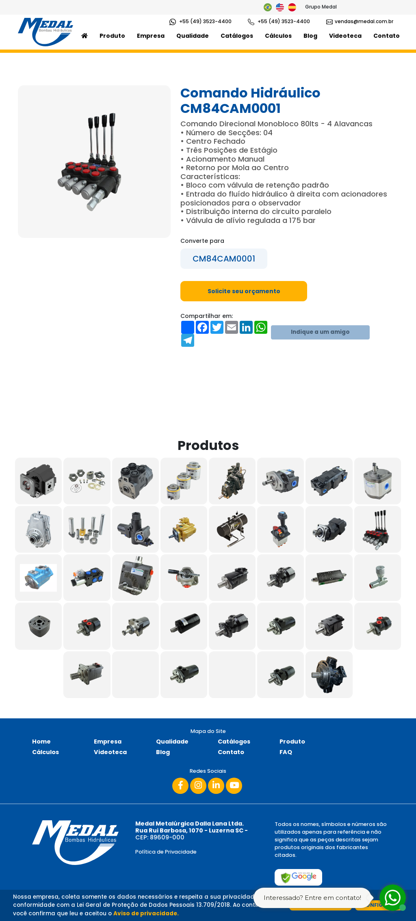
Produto (112, 36)
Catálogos (237, 36)
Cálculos (278, 36)
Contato (386, 36)
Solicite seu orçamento (244, 291)
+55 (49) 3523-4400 (200, 21)
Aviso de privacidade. (146, 913)
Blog (310, 36)
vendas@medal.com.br (359, 21)
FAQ (286, 752)
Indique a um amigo (320, 332)
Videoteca (345, 36)
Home (41, 741)
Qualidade (192, 36)
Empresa (151, 36)
